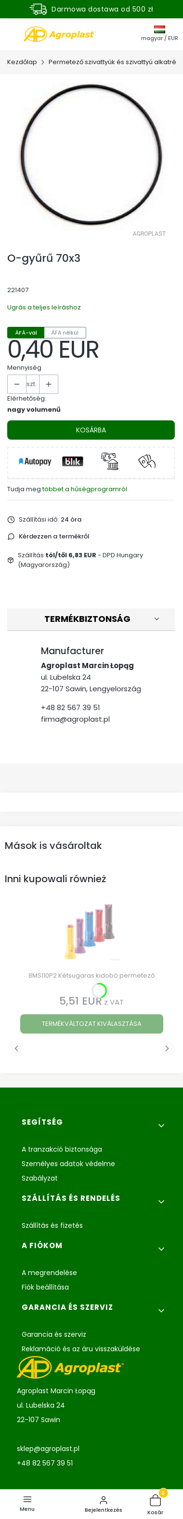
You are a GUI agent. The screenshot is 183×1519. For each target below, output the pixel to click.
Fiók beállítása (45, 1287)
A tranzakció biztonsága (62, 1149)
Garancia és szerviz (54, 1334)
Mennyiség (24, 367)
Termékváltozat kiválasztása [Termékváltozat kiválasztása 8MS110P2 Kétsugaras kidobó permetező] (92, 1023)
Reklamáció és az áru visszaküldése (81, 1349)
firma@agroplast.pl (75, 719)
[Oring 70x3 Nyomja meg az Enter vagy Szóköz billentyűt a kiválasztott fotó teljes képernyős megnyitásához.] (91, 156)
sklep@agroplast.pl (48, 1448)
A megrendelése (49, 1272)
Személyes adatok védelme (68, 1164)
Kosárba (91, 430)
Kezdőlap (22, 62)
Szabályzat (40, 1178)
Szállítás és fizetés (52, 1225)
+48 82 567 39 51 (70, 707)
